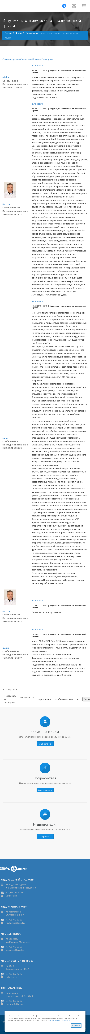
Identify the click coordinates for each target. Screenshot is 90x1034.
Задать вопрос (45, 790)
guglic (5, 647)
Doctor (6, 204)
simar (5, 437)
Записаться (45, 743)
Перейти (45, 836)
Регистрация (48, 59)
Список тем (26, 59)
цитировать (37, 65)
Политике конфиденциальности (58, 1020)
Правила (36, 59)
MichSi (5, 77)
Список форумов (11, 59)
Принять (76, 1025)
